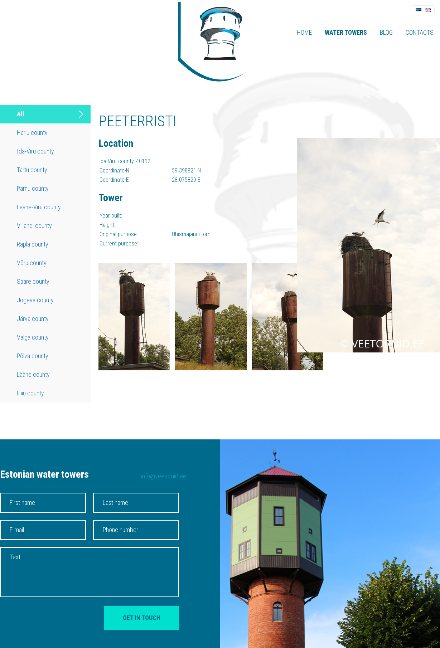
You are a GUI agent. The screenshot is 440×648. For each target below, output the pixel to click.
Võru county (32, 263)
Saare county (33, 281)
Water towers (346, 32)
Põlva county (32, 356)
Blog (386, 32)
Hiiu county (30, 393)
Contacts (420, 32)
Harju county (32, 132)
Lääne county (33, 374)
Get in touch (141, 618)
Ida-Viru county (35, 151)
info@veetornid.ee (163, 476)
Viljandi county (34, 225)
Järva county (33, 318)
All (20, 114)
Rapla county (32, 244)
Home (304, 32)
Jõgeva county (35, 300)
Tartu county (32, 170)
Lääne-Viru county (39, 207)
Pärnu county (33, 188)
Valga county (33, 337)
